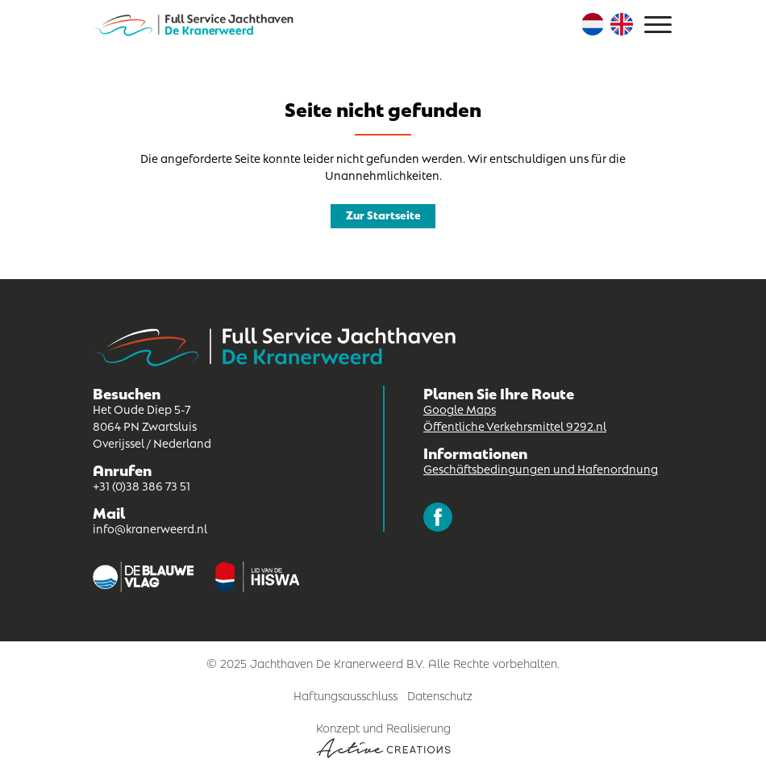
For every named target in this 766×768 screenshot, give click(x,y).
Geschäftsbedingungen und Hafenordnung (540, 468)
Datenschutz (440, 695)
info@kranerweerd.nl (150, 528)
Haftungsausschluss (345, 695)
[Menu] (658, 25)
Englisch (621, 24)
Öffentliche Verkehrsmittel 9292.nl (514, 425)
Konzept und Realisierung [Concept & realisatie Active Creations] (383, 738)
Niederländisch (592, 24)
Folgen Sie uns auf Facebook (437, 517)
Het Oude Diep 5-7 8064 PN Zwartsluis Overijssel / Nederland (152, 425)
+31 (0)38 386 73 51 (141, 485)
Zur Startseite (383, 214)
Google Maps (459, 408)
